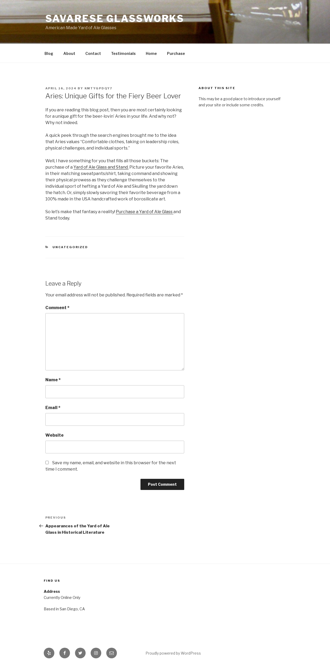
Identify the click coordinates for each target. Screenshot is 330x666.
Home (151, 53)
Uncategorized (70, 247)
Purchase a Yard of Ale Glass (144, 211)
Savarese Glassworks (114, 18)
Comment (57, 307)
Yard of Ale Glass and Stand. (101, 167)
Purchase (176, 53)
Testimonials (123, 53)
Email (52, 407)
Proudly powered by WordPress (173, 653)
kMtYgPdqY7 (99, 88)
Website (54, 435)
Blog (49, 53)
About (69, 53)
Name (53, 379)
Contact (93, 53)
